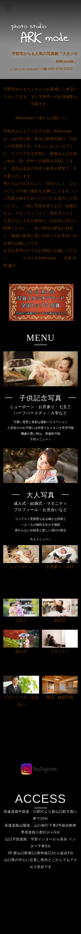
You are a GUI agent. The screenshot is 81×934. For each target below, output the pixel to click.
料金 (41, 903)
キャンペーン (41, 916)
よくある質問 (41, 909)
